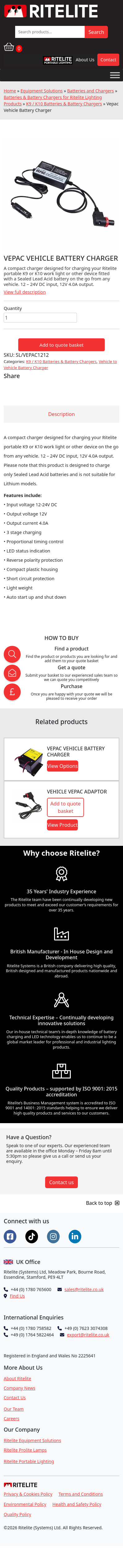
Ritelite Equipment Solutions (32, 1440)
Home (10, 91)
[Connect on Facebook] (11, 1236)
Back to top (102, 1203)
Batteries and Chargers (90, 91)
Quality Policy (17, 1514)
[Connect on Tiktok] (32, 1236)
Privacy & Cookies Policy (28, 1494)
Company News (19, 1388)
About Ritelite (17, 1378)
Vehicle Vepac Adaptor (77, 791)
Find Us (17, 1296)
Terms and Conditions (80, 1494)
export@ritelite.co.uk (88, 1335)
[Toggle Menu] (115, 75)
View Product (62, 824)
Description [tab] (61, 414)
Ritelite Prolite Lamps (25, 1450)
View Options (62, 766)
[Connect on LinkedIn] (76, 1236)
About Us (85, 60)
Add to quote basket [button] (65, 807)
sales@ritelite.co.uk (84, 1289)
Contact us (61, 1182)
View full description (25, 292)
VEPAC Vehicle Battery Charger (76, 751)
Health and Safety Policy (77, 1504)
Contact (108, 60)
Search (96, 32)
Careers (11, 1418)
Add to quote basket (61, 345)
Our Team (14, 1409)
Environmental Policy (25, 1504)
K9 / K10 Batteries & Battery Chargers (64, 104)
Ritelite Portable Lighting (29, 1461)
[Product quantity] (40, 318)
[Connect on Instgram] (54, 1236)
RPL (50, 62)
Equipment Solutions (41, 91)
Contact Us (15, 1397)
